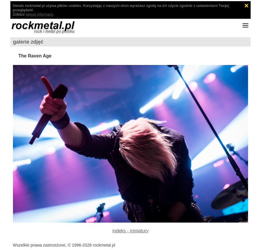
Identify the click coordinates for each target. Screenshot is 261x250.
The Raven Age (35, 55)
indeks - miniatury (130, 230)
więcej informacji (39, 14)
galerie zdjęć (28, 42)
